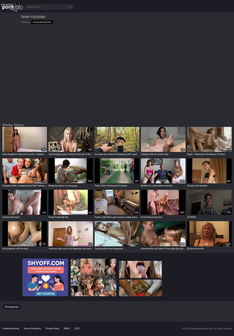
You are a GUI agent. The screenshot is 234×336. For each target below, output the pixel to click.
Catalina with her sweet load (154, 154)
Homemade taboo (11, 217)
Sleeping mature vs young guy (62, 185)
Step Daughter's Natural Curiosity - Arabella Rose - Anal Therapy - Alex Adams (24, 154)
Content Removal (10, 328)
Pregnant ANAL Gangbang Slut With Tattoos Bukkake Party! (24, 185)
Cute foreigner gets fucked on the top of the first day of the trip (70, 154)
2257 (77, 328)
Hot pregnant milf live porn (15, 248)
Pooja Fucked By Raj (58, 217)
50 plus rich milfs (195, 248)
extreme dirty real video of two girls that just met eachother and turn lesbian (163, 248)
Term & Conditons (32, 328)
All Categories (12, 307)
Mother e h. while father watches (157, 185)
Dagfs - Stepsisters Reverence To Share (206, 154)
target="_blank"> (24, 139)
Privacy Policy (52, 328)
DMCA (67, 328)
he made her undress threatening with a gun (116, 154)
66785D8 (191, 217)
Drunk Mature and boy (151, 217)
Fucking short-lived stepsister (109, 248)
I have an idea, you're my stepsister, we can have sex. (70, 248)
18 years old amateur (197, 185)
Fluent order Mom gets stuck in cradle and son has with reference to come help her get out (117, 217)
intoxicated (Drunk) (42, 22)
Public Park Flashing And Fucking (111, 185)
